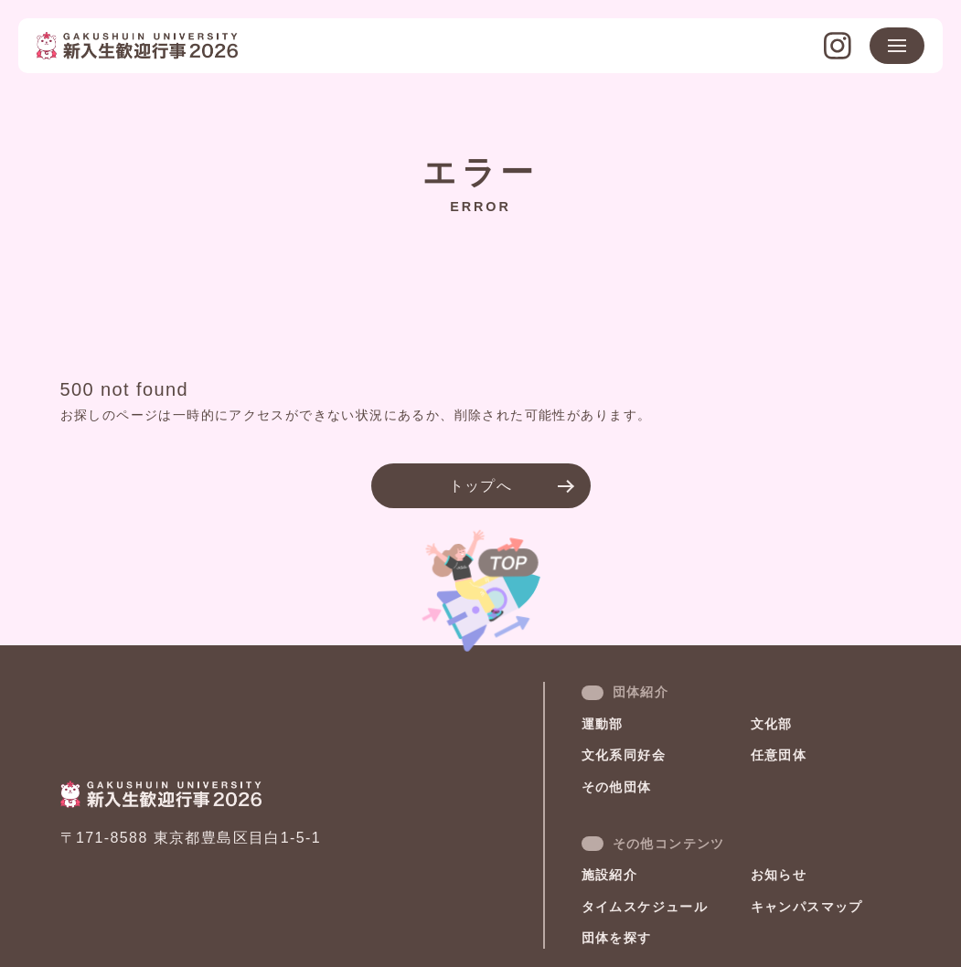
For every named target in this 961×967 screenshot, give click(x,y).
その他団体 (617, 787)
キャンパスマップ (807, 906)
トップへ (481, 486)
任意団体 (779, 755)
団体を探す (617, 937)
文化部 (772, 724)
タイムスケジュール (645, 906)
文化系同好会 (624, 755)
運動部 (603, 724)
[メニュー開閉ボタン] (897, 45)
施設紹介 (610, 874)
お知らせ (779, 874)
